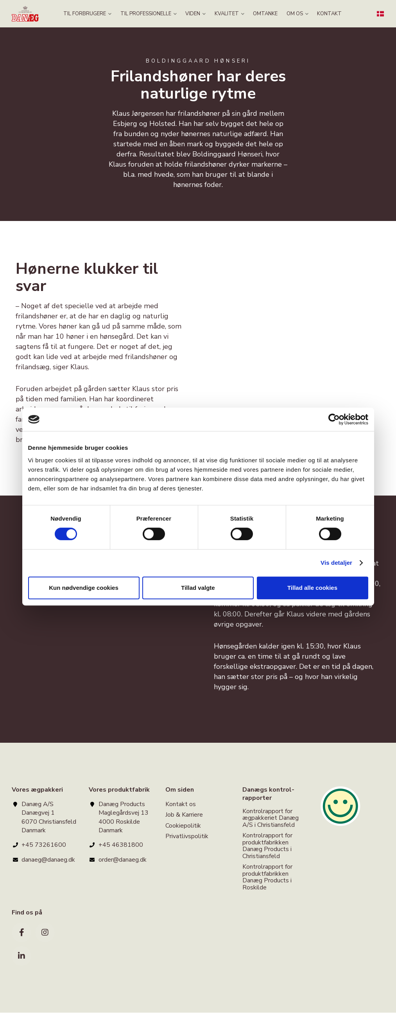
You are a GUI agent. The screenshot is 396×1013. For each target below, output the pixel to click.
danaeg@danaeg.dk (48, 859)
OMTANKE (264, 13)
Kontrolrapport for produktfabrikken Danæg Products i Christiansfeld (267, 845)
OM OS (295, 13)
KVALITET (229, 13)
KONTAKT (326, 13)
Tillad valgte (198, 587)
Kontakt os (180, 804)
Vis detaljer (336, 562)
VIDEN (196, 13)
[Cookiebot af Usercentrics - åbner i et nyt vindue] (334, 419)
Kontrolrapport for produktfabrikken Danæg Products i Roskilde (267, 877)
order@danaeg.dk (123, 859)
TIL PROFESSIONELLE (150, 13)
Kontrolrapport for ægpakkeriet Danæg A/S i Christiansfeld (270, 818)
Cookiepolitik (183, 825)
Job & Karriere (184, 814)
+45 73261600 (44, 845)
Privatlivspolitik (186, 836)
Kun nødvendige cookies (83, 587)
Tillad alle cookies (312, 587)
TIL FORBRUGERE (90, 13)
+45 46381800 (121, 845)
